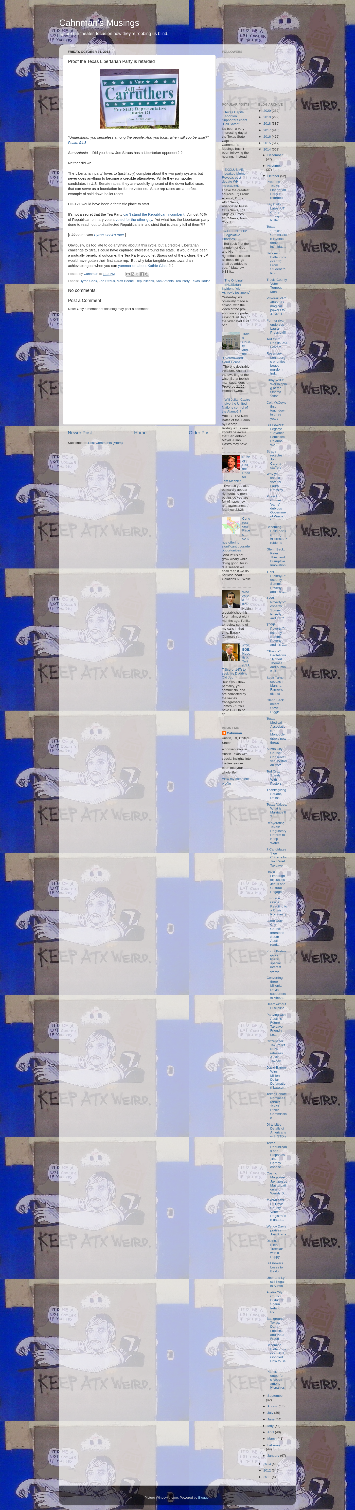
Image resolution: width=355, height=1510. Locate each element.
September (275, 1395)
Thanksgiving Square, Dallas (276, 794)
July (270, 1413)
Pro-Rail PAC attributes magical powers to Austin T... (276, 306)
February (274, 1445)
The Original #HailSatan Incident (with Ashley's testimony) (236, 286)
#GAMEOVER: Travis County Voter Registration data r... (276, 1210)
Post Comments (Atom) (105, 443)
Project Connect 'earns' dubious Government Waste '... (276, 508)
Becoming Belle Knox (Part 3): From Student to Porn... (276, 263)
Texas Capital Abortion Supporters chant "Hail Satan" (234, 118)
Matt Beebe (125, 281)
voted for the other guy (134, 220)
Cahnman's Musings (99, 23)
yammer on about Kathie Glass (143, 266)
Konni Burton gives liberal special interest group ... (276, 961)
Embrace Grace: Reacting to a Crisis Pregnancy (276, 906)
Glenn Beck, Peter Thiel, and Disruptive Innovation (275, 557)
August (273, 1406)
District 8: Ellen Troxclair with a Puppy (274, 1249)
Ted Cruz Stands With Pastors (274, 777)
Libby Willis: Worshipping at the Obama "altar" (276, 388)
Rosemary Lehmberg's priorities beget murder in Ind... (276, 363)
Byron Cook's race (109, 235)
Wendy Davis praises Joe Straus (276, 1230)
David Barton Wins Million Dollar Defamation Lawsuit (276, 1077)
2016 (267, 136)
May (271, 1426)
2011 (267, 1477)
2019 (267, 117)
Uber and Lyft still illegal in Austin (276, 1281)
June (271, 1419)
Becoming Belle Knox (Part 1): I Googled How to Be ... (276, 1355)
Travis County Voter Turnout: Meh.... (276, 286)
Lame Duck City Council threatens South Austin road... (275, 932)
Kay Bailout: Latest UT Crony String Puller (275, 212)
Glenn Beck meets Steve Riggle (275, 706)
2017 (267, 130)
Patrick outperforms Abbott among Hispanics (276, 1380)
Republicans (145, 281)
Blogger (204, 1497)
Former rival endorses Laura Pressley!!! (276, 327)
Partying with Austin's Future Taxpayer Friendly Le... (275, 1025)
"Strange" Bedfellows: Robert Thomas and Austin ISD (276, 661)
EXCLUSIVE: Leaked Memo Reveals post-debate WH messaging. (234, 178)
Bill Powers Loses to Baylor (274, 1267)
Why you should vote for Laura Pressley (274, 482)
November (275, 166)
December (275, 155)
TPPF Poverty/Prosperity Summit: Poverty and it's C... (276, 582)
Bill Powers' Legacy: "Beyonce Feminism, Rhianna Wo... (275, 435)
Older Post (200, 432)
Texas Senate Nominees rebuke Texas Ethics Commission (276, 1106)
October (273, 176)
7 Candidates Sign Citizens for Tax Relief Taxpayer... (276, 857)
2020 (267, 111)
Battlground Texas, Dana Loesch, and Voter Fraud (275, 1328)
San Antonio (165, 281)
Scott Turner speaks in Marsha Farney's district (275, 686)
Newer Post (80, 432)
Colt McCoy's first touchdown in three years (276, 410)
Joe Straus (107, 281)
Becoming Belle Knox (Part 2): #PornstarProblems (276, 535)
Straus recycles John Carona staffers (274, 459)
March (272, 1438)
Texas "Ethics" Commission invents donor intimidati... (276, 236)
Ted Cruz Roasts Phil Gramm (276, 343)
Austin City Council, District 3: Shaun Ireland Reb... (275, 1302)
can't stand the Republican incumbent (154, 214)
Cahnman (234, 733)
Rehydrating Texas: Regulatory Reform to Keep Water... (276, 833)
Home (140, 432)
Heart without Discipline (276, 1006)
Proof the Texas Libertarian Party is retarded (276, 190)
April (271, 1432)
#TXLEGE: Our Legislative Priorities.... (234, 235)
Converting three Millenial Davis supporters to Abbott (276, 988)
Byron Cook (88, 281)
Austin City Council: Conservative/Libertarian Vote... (276, 757)
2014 (267, 149)
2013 (267, 1464)
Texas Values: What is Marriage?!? (276, 810)
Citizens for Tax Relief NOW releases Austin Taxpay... (275, 1051)
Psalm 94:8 (77, 143)
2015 (267, 143)
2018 (267, 123)
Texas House (200, 281)
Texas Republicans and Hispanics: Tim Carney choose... (276, 1155)
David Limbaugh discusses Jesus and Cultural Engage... (275, 882)
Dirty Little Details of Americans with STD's (276, 1130)
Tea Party (182, 281)
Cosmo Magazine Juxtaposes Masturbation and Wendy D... (276, 1183)
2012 (267, 1470)
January (273, 1455)
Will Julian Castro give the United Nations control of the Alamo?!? (236, 406)
